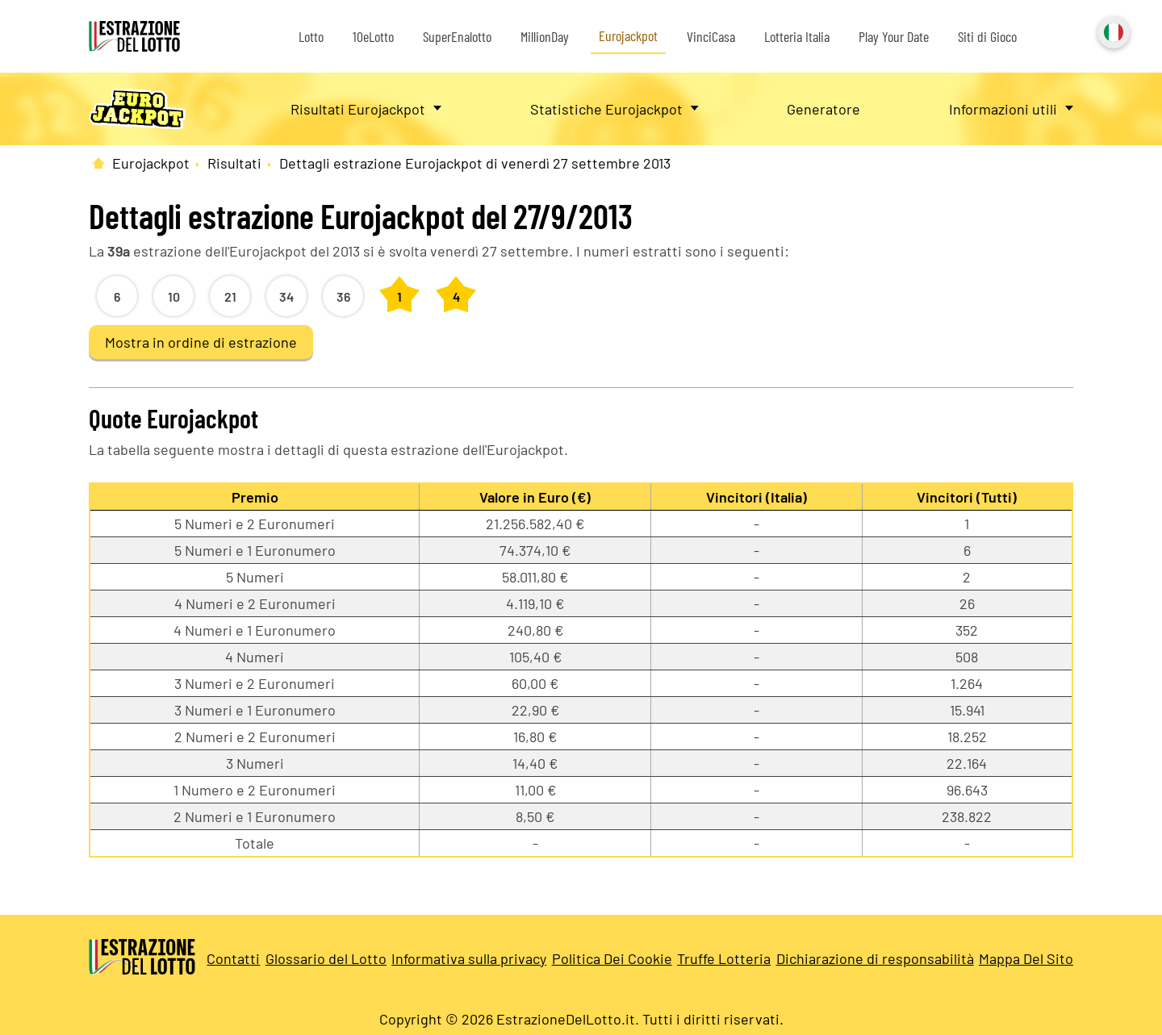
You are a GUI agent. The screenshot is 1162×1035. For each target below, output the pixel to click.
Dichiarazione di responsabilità (875, 958)
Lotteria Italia (797, 36)
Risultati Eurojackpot (357, 109)
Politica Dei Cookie (612, 958)
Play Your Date (894, 36)
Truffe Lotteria (724, 958)
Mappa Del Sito (1026, 958)
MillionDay (544, 36)
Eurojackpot (628, 35)
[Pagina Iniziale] (98, 163)
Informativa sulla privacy (468, 958)
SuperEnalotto (457, 36)
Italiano (1112, 31)
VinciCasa (711, 36)
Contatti (233, 958)
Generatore (823, 109)
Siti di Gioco (987, 36)
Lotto (311, 36)
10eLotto (373, 36)
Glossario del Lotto (326, 958)
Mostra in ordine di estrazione (201, 342)
